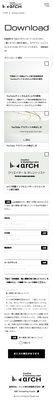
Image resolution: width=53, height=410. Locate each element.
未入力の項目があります (26, 353)
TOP (5, 13)
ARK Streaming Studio (24, 391)
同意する (27, 343)
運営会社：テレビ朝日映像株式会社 (25, 386)
